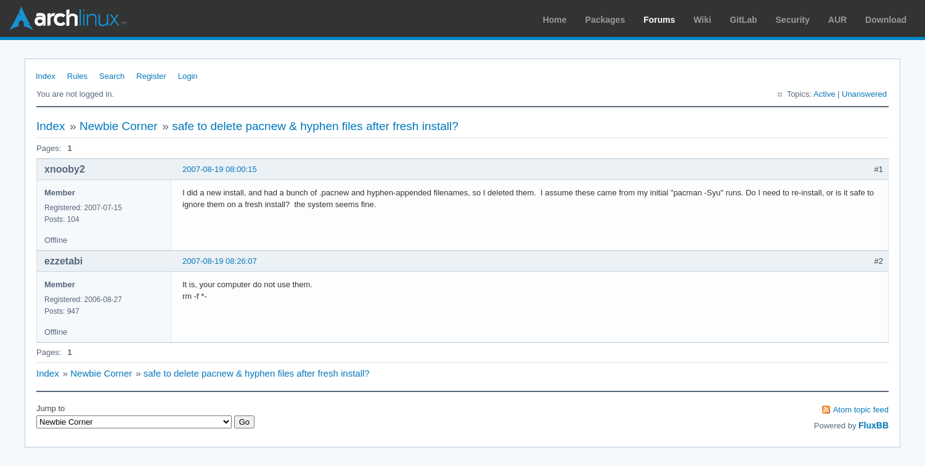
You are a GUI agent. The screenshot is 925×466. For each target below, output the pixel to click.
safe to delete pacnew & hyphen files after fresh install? (315, 126)
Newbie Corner (118, 126)
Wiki (703, 20)
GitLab (743, 20)
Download (886, 20)
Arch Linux (67, 18)
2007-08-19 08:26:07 (219, 261)
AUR (837, 20)
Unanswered (864, 94)
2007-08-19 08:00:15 (219, 169)
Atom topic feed (861, 409)
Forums (659, 20)
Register (151, 76)
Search (111, 76)
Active (824, 94)
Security (793, 20)
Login (188, 76)
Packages (605, 20)
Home (555, 20)
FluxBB (873, 425)
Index (45, 76)
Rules (77, 76)
